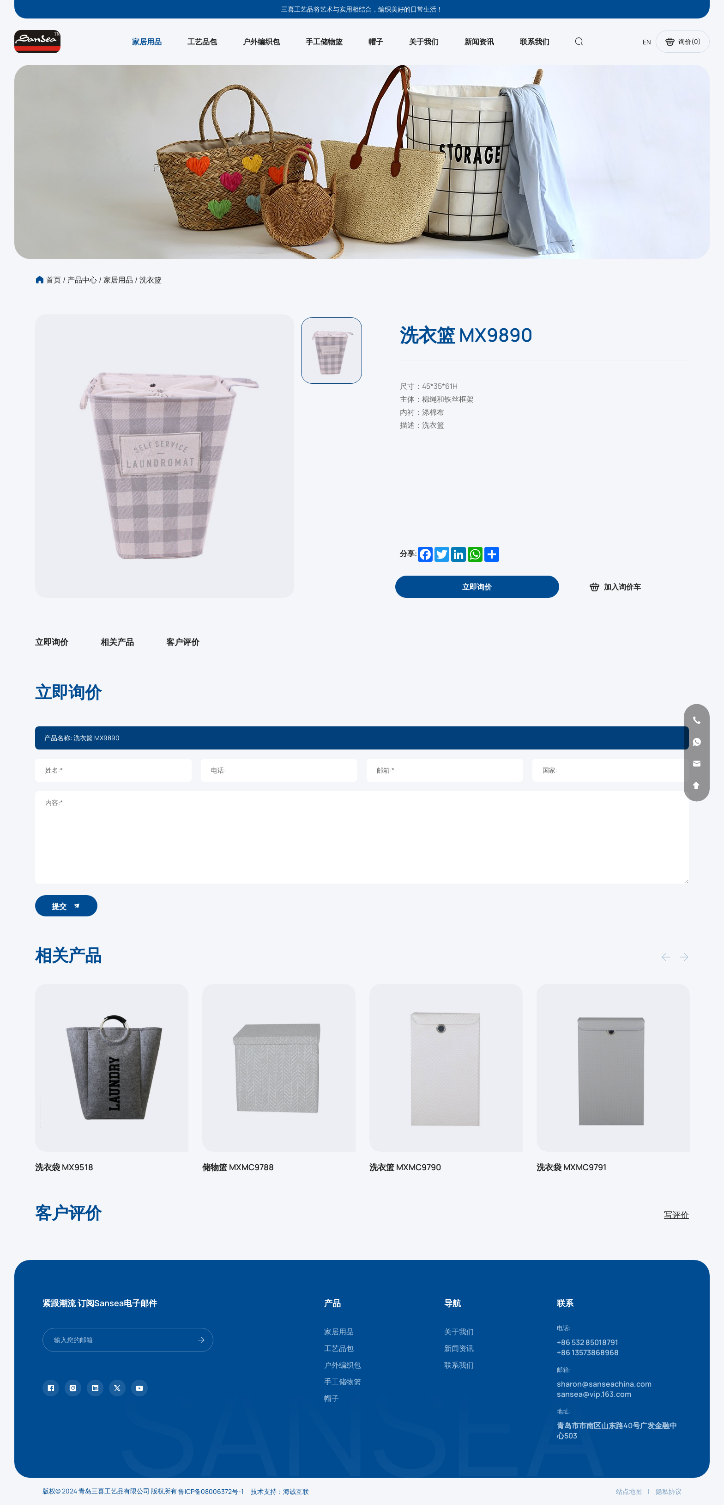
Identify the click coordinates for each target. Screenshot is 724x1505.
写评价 (676, 1214)
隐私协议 (669, 1491)
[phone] (697, 720)
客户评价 (182, 641)
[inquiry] (477, 587)
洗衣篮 (150, 280)
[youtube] (139, 1388)
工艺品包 (202, 42)
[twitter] (117, 1388)
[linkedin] (95, 1388)
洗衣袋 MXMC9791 (572, 1167)
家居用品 (147, 42)
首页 (53, 280)
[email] (697, 763)
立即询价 (51, 641)
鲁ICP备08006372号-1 (210, 1491)
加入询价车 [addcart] (614, 587)
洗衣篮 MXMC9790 (405, 1167)
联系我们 (534, 42)
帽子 (375, 42)
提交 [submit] (66, 906)
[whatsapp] (697, 741)
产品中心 (82, 280)
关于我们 (424, 42)
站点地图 (629, 1491)
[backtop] (697, 785)
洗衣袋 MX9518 (64, 1167)
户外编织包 (261, 42)
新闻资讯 (479, 42)
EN (647, 41)
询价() (682, 41)
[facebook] (50, 1388)
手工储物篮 (324, 42)
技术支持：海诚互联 (280, 1491)
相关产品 (117, 641)
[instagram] (73, 1388)
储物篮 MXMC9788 (238, 1167)
